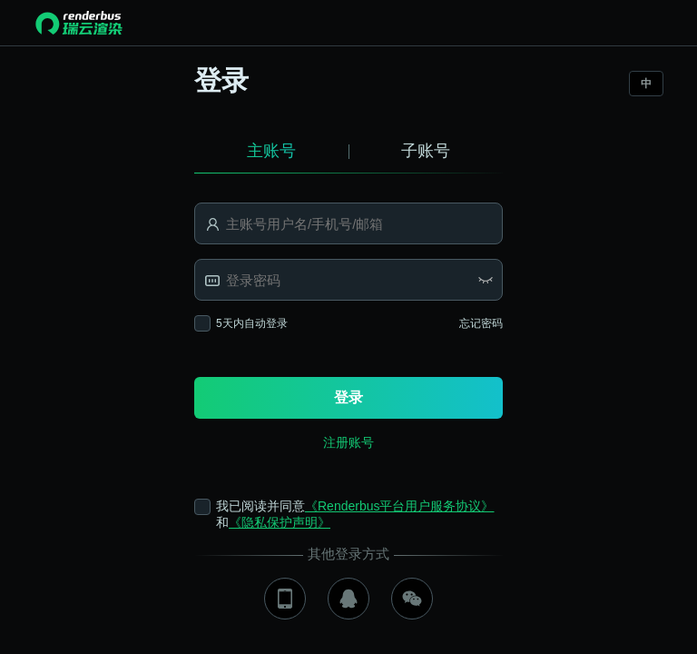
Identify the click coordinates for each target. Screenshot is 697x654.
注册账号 (348, 442)
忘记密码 (481, 323)
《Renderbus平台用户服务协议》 (400, 506)
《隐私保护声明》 (279, 522)
